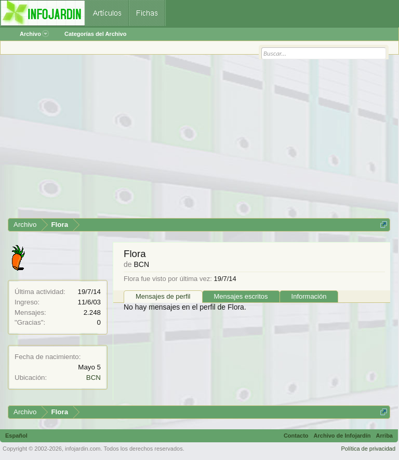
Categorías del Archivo (95, 34)
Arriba (384, 435)
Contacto (296, 435)
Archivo (34, 33)
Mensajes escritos (241, 296)
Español (16, 435)
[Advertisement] (199, 140)
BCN (93, 377)
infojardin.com (82, 448)
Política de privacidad (368, 448)
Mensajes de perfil (163, 296)
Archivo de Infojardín (342, 435)
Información (309, 296)
